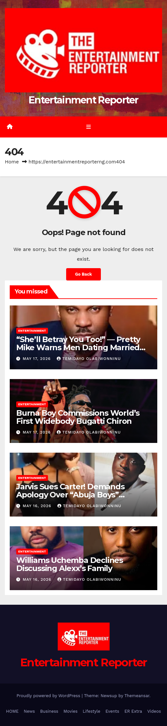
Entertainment (32, 330)
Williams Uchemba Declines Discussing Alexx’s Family (69, 564)
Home (12, 162)
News (29, 711)
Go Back (83, 274)
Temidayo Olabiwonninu (89, 358)
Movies (71, 711)
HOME (12, 711)
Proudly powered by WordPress (49, 695)
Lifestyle (91, 711)
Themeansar (137, 695)
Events (112, 711)
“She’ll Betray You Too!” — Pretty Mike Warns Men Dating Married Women (78, 347)
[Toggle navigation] (88, 127)
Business (49, 711)
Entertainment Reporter (83, 100)
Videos (154, 711)
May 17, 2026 (37, 358)
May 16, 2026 (38, 506)
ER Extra (133, 711)
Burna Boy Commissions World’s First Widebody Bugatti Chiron (77, 417)
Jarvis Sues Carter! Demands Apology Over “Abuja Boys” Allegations (70, 494)
